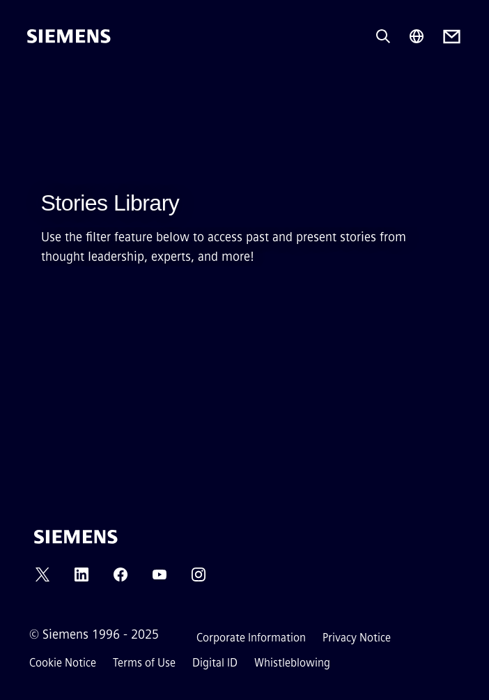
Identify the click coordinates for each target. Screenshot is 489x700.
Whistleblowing (292, 662)
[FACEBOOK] (120, 579)
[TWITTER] (42, 579)
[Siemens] (69, 36)
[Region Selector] (416, 36)
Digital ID (215, 662)
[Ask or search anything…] (383, 36)
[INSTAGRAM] (198, 579)
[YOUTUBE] (159, 579)
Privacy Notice (357, 637)
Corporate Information (251, 637)
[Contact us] (452, 36)
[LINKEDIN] (81, 579)
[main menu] (37, 83)
